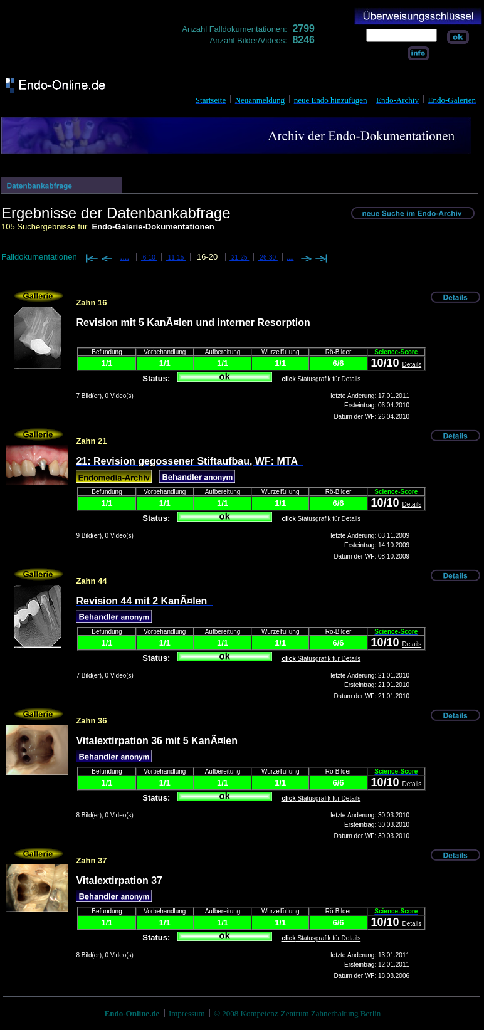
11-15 (176, 257)
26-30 (268, 257)
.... (124, 256)
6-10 (149, 257)
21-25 (239, 257)
